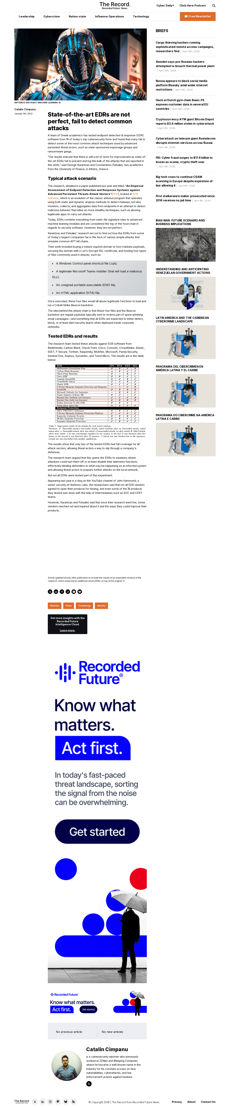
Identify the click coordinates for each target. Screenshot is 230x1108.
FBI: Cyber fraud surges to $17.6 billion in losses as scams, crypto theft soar (184, 162)
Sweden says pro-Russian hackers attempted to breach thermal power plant (185, 66)
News (69, 605)
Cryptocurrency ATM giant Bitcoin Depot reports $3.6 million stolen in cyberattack (185, 123)
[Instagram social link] (50, 1101)
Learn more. (67, 630)
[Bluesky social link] (66, 1101)
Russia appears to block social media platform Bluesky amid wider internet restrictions (182, 85)
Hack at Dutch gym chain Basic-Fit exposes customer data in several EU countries (182, 104)
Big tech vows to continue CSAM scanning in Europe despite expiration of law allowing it (184, 181)
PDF (115, 194)
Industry (101, 605)
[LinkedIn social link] (42, 1101)
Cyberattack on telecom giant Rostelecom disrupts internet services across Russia (185, 143)
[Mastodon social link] (58, 1101)
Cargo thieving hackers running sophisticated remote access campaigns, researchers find (185, 47)
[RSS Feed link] (73, 1101)
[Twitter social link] (35, 1101)
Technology (84, 605)
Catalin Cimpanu (25, 109)
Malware (54, 605)
